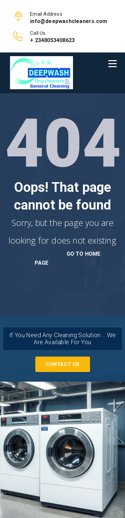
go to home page (68, 258)
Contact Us (63, 364)
